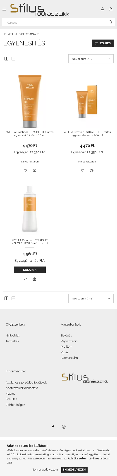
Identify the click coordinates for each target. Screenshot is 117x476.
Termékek (12, 341)
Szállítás (11, 399)
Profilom (66, 346)
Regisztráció (69, 341)
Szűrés (105, 43)
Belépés (66, 335)
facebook (53, 427)
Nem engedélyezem (45, 469)
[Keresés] (58, 22)
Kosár (64, 352)
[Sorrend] (91, 58)
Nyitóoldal (12, 335)
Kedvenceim (69, 357)
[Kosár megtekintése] (111, 9)
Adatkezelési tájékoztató (22, 388)
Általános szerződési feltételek (26, 382)
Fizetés (10, 393)
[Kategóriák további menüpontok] (4, 9)
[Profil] (102, 9)
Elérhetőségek (15, 404)
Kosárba (29, 270)
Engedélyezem (74, 469)
